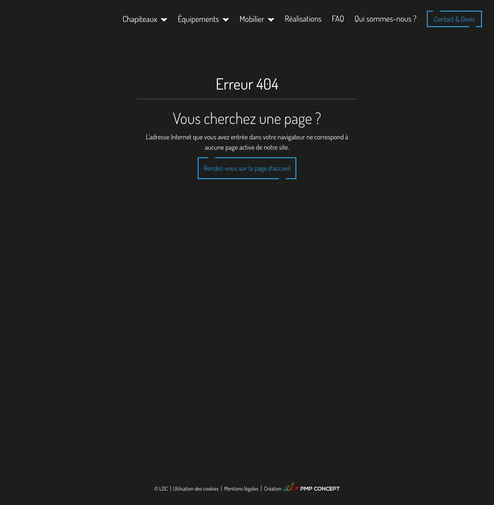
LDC (163, 488)
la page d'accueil (270, 167)
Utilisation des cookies (196, 488)
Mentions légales (241, 488)
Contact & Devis (454, 18)
